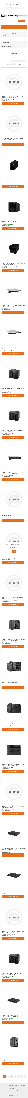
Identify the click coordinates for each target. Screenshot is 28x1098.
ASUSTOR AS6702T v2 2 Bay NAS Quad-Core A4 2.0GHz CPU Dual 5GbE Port (13, 515)
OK (14, 551)
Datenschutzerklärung (13, 1090)
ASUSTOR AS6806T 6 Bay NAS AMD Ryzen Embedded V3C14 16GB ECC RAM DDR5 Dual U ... (13, 682)
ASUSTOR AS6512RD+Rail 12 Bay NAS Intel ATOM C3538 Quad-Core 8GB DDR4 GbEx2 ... (12, 473)
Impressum (13, 1093)
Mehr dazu (14, 553)
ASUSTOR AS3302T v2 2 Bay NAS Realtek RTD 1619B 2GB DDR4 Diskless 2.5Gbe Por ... (13, 180)
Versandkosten (13, 1088)
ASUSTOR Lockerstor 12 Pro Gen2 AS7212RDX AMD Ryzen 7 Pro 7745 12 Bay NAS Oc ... (13, 932)
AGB (13, 1091)
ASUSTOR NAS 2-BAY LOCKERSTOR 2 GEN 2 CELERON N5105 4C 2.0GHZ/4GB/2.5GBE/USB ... (12, 1058)
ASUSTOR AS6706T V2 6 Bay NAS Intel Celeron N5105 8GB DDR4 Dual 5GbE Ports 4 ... (13, 598)
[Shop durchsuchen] (10, 21)
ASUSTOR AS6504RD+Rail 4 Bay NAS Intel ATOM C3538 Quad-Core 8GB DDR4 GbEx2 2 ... (13, 306)
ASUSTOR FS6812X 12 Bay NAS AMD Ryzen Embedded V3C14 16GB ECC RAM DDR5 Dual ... (13, 891)
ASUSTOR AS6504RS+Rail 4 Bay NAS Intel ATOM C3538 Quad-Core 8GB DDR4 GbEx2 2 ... (13, 348)
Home (4, 33)
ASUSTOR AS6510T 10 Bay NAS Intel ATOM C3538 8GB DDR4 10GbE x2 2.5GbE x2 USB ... (13, 431)
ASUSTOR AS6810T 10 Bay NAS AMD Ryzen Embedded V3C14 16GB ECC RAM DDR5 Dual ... (13, 765)
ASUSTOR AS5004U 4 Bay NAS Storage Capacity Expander (12, 222)
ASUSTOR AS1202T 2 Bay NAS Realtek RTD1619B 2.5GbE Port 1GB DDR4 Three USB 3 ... (12, 97)
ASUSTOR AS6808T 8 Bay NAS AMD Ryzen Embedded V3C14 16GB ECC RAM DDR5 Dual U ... (13, 723)
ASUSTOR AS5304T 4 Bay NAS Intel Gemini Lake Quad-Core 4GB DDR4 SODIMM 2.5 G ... (13, 264)
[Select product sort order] (18, 61)
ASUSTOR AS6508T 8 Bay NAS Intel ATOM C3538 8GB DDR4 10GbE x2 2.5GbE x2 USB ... (13, 389)
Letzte (25, 1076)
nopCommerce (16, 1095)
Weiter (21, 1076)
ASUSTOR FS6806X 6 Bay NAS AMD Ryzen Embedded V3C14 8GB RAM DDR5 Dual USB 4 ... (13, 849)
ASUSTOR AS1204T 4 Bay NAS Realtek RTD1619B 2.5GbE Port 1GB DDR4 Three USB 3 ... (12, 139)
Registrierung (10, 4)
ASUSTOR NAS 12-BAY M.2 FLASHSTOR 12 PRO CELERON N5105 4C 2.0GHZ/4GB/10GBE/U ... (12, 1016)
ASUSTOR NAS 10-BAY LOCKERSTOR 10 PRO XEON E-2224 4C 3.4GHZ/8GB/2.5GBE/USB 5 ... (14, 974)
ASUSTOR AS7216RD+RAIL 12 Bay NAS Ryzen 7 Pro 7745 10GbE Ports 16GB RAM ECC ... (13, 807)
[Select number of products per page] (14, 64)
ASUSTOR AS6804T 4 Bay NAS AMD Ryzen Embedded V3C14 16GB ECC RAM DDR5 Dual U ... (13, 640)
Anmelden (18, 4)
